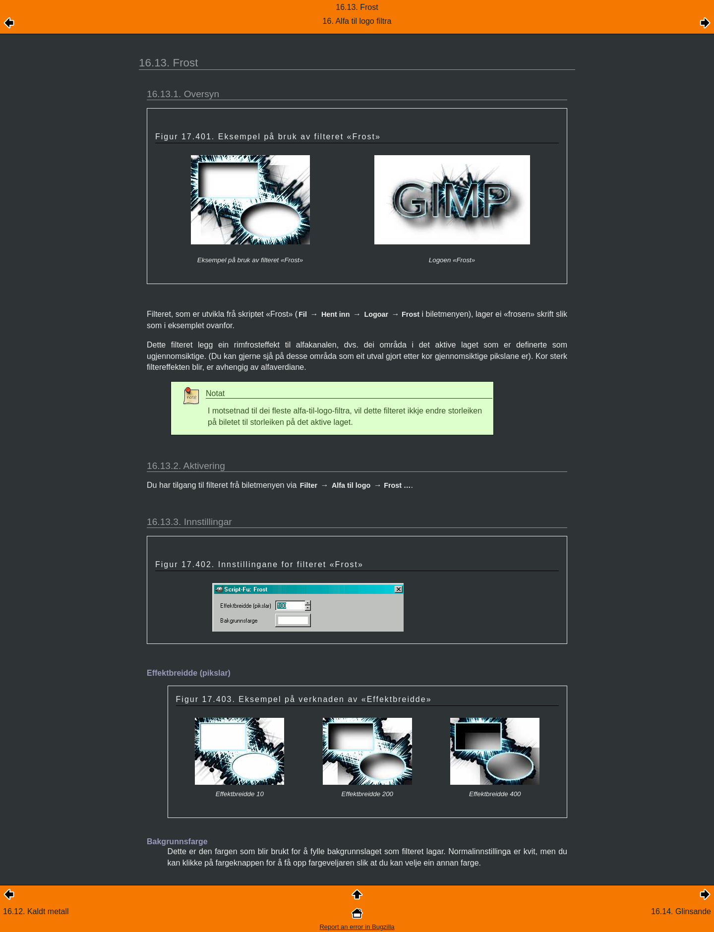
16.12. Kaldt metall (36, 911)
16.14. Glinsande (681, 911)
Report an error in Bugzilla (356, 927)
